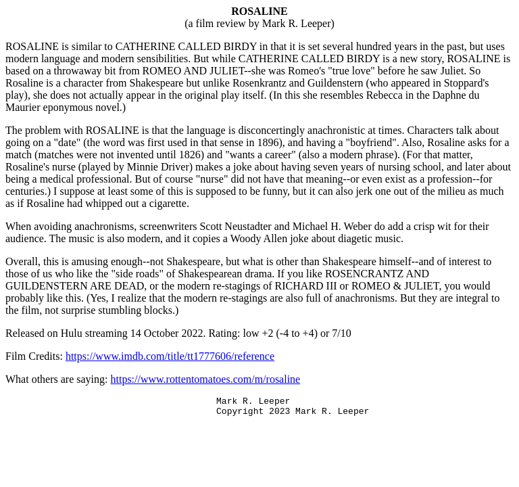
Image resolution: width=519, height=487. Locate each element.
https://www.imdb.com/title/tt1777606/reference (170, 356)
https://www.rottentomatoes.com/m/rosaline (206, 379)
